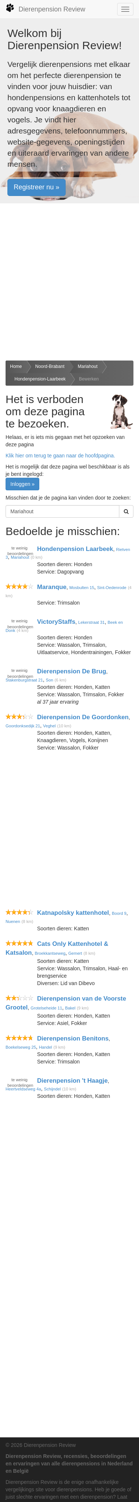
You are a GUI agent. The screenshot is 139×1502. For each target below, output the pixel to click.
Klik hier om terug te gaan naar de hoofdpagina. (60, 456)
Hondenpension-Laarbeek (40, 379)
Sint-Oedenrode (111, 587)
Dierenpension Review (45, 8)
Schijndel (52, 1089)
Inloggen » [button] (22, 484)
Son (49, 680)
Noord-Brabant (49, 366)
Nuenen (13, 921)
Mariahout (87, 366)
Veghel (49, 726)
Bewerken (89, 379)
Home (16, 366)
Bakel (70, 1008)
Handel (45, 1047)
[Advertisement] (69, 282)
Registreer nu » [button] (36, 187)
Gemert (75, 953)
